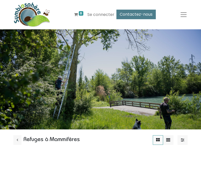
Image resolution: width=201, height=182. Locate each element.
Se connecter (100, 14)
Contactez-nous (136, 14)
